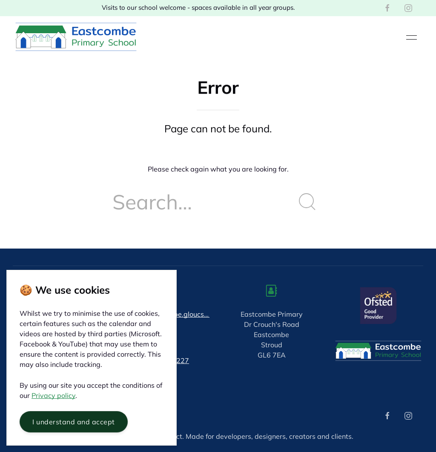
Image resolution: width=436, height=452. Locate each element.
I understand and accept (73, 422)
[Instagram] (408, 8)
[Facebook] (387, 8)
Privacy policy (53, 395)
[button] (411, 37)
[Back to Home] (76, 37)
